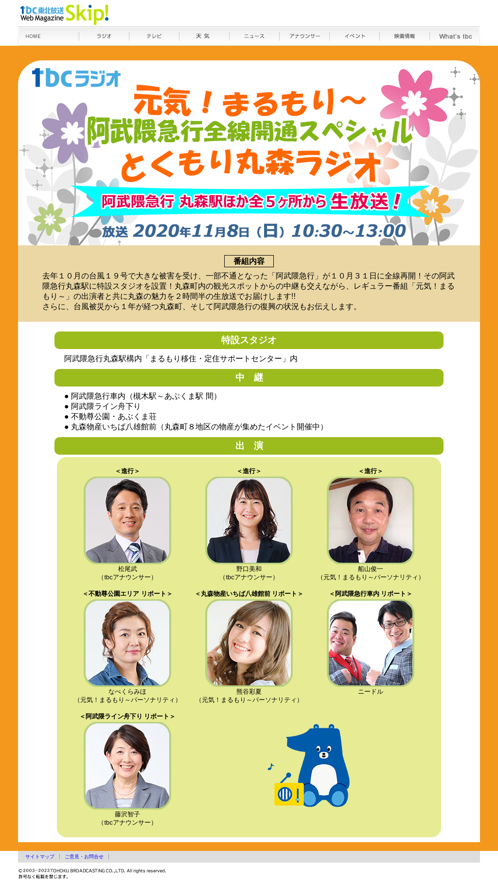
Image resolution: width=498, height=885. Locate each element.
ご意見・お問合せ (84, 856)
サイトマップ (39, 856)
